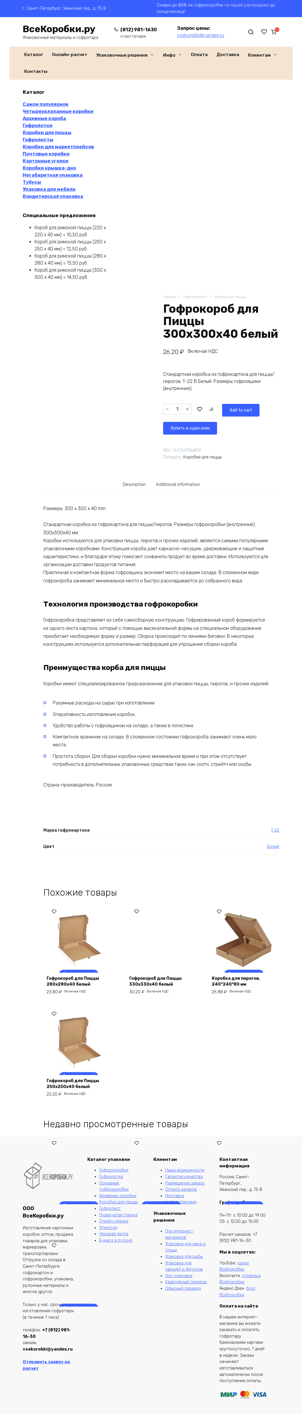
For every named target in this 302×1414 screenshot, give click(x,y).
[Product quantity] (177, 408)
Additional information (180, 483)
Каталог (33, 54)
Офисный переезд (183, 1288)
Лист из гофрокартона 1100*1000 (158, 1224)
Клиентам (259, 55)
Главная (170, 297)
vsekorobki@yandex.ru (195, 35)
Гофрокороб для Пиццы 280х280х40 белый (76, 981)
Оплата (199, 54)
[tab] (130, 483)
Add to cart (214, 409)
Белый (273, 846)
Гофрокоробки (197, 297)
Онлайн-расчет (69, 54)
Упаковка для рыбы (184, 1256)
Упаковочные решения (121, 55)
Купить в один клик (192, 425)
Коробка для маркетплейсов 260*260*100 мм (68, 1220)
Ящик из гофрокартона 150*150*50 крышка (76, 1329)
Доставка (227, 54)
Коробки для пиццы (236, 297)
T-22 (275, 829)
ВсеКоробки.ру (59, 29)
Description (130, 483)
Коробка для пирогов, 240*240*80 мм (239, 981)
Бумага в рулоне (115, 1240)
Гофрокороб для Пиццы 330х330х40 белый (159, 981)
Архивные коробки (117, 1195)
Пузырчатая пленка (118, 1215)
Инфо (169, 55)
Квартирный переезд (185, 1281)
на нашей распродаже (246, 5)
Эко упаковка (178, 1275)
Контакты (35, 71)
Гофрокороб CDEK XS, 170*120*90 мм (239, 1224)
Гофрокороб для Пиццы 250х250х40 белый (76, 1085)
